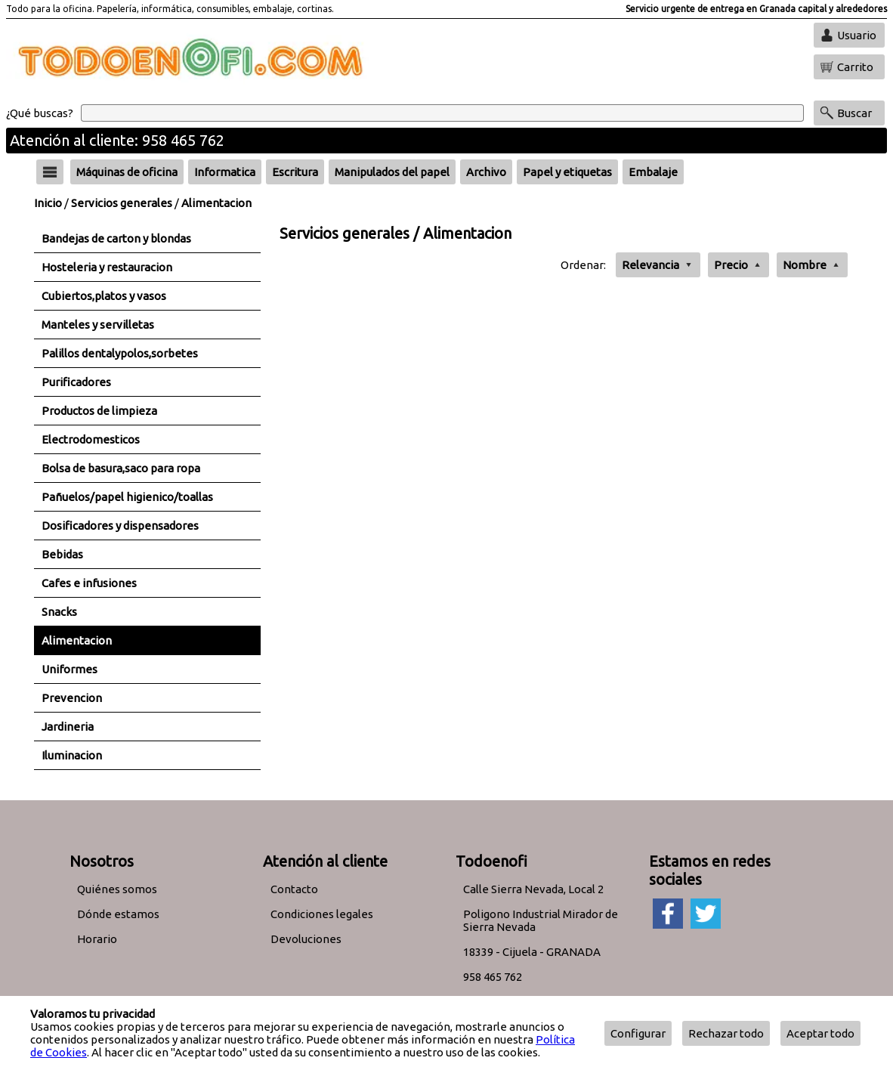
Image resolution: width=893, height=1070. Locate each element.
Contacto (294, 889)
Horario (97, 938)
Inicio (48, 202)
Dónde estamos (118, 914)
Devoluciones (305, 938)
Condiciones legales (321, 914)
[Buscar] (442, 113)
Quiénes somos (117, 889)
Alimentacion (216, 202)
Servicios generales (121, 202)
